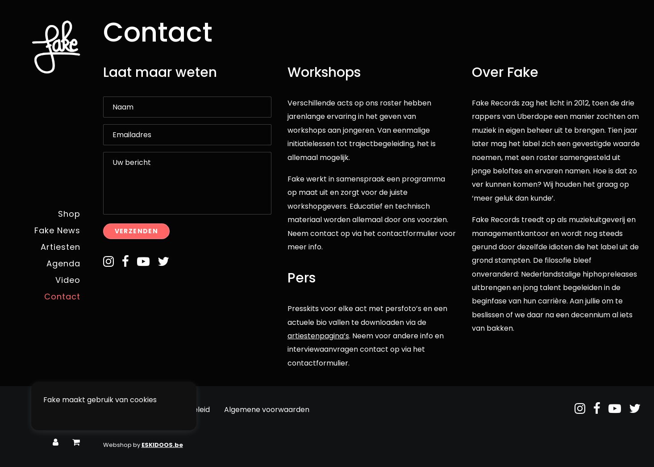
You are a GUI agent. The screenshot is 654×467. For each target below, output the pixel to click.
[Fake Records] (42, 47)
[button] (108, 264)
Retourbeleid (187, 409)
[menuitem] (56, 442)
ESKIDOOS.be (162, 445)
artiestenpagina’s (318, 336)
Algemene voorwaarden (266, 409)
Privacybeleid (126, 409)
